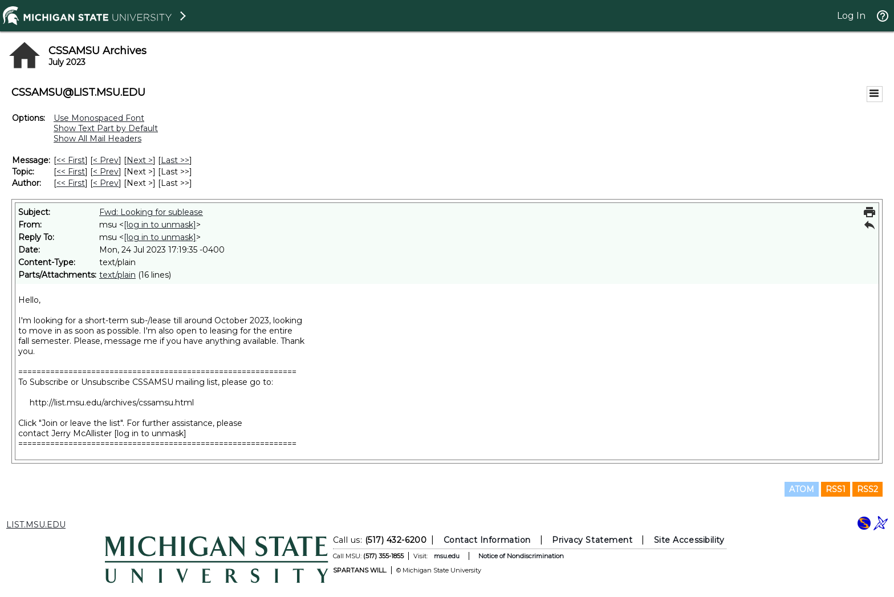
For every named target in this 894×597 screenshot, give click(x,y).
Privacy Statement (592, 540)
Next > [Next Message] (140, 160)
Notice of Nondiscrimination (521, 556)
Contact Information (487, 540)
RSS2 (867, 489)
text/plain (117, 275)
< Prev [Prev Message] (106, 160)
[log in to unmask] (160, 225)
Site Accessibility (689, 540)
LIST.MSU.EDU (36, 524)
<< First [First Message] (70, 160)
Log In (851, 15)
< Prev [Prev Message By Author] (106, 183)
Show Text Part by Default (106, 128)
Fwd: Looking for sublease (151, 212)
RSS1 (836, 489)
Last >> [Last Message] (175, 160)
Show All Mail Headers (97, 138)
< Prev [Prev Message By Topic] (106, 171)
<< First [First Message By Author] (70, 183)
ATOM (801, 489)
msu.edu (447, 556)
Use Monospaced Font (99, 118)
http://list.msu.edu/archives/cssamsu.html (112, 402)
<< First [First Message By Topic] (70, 171)
